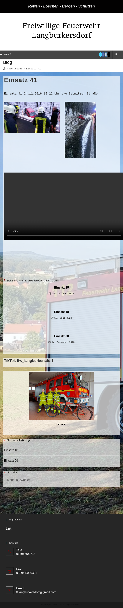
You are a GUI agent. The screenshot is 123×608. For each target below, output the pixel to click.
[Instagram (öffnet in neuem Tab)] (106, 54)
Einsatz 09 (11, 460)
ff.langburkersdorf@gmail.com (36, 592)
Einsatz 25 (61, 287)
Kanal (61, 424)
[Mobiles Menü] (5, 54)
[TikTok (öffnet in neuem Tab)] (108, 54)
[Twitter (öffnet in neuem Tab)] (100, 54)
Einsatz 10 (11, 450)
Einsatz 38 (61, 336)
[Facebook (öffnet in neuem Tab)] (103, 54)
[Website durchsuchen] (116, 55)
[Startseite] (4, 68)
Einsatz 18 (61, 311)
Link (8, 528)
